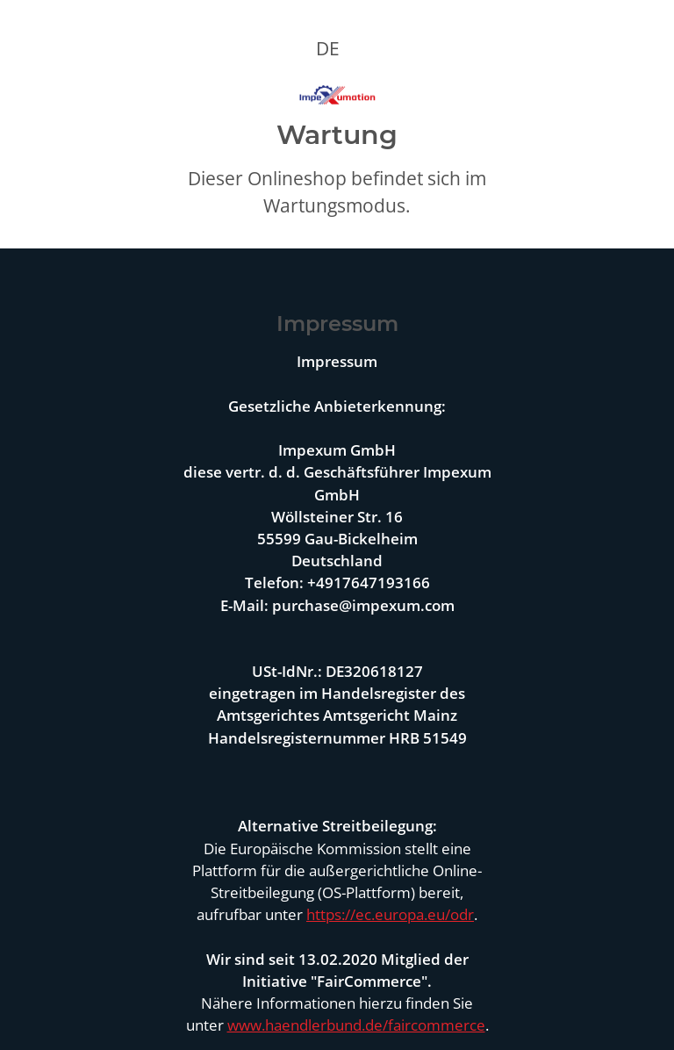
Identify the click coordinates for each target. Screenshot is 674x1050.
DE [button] (328, 48)
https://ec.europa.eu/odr (390, 914)
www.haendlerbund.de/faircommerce (356, 1025)
